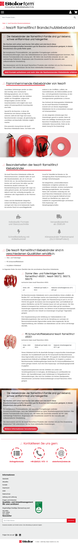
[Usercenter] (70, 12)
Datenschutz (6, 494)
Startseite (5, 479)
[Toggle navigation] (2, 12)
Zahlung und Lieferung (9, 497)
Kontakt (4, 485)
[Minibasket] (75, 12)
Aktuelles (5, 482)
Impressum (5, 488)
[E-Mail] (34, 521)
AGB (3, 491)
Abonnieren (71, 520)
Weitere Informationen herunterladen (21, 429)
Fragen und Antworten (9, 500)
